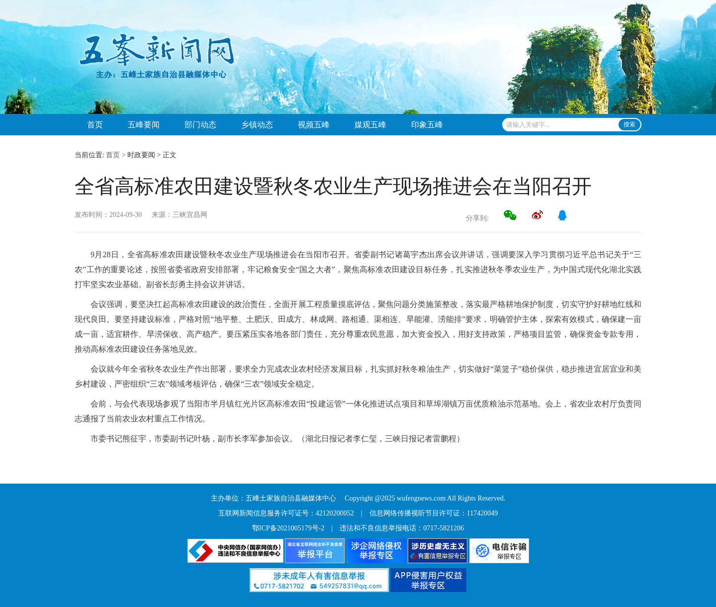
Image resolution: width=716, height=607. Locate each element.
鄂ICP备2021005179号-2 (288, 528)
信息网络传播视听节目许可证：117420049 (433, 513)
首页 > (115, 155)
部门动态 (200, 124)
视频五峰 (314, 124)
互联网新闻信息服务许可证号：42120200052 (286, 513)
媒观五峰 (370, 124)
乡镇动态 (257, 124)
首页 (95, 124)
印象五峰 (427, 124)
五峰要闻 (144, 124)
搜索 (629, 124)
